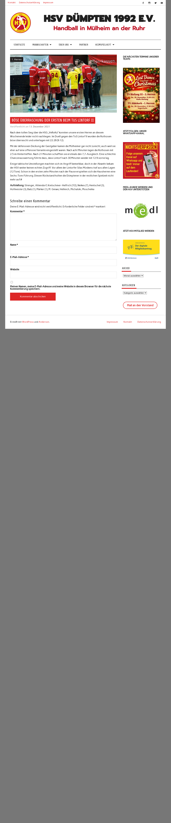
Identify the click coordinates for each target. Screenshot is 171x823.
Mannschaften (40, 44)
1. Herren (17, 59)
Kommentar (17, 211)
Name (14, 245)
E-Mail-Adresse (19, 257)
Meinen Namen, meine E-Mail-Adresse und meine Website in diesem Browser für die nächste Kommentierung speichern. (60, 287)
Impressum (48, 2)
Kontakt (12, 2)
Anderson (44, 322)
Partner (83, 44)
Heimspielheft (103, 44)
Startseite (19, 44)
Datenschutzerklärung (29, 2)
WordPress (28, 322)
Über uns (64, 44)
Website (14, 269)
